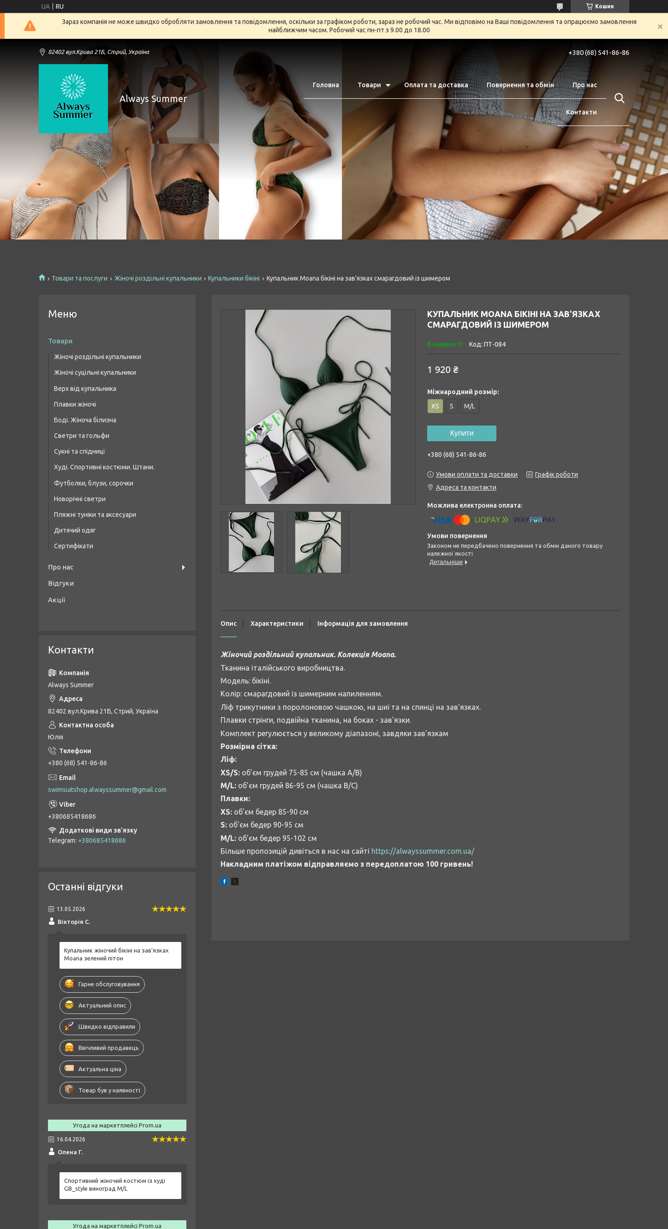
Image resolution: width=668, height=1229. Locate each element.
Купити (461, 433)
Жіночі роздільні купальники (158, 278)
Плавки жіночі (75, 404)
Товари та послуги (79, 278)
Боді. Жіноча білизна (85, 420)
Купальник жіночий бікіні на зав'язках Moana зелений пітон (116, 954)
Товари (369, 85)
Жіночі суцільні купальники (95, 372)
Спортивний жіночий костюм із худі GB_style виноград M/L (114, 1184)
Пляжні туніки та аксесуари (95, 514)
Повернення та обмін (520, 85)
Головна (326, 85)
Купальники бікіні (234, 278)
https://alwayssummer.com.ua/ (422, 851)
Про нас (585, 85)
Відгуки (61, 583)
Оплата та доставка (436, 85)
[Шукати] (617, 98)
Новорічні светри (80, 499)
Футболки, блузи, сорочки (93, 483)
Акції (56, 600)
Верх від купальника (85, 388)
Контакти (581, 112)
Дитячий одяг (75, 530)
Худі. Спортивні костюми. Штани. (104, 467)
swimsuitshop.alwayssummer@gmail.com (107, 789)
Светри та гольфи (81, 435)
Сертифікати (73, 546)
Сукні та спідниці (79, 451)
